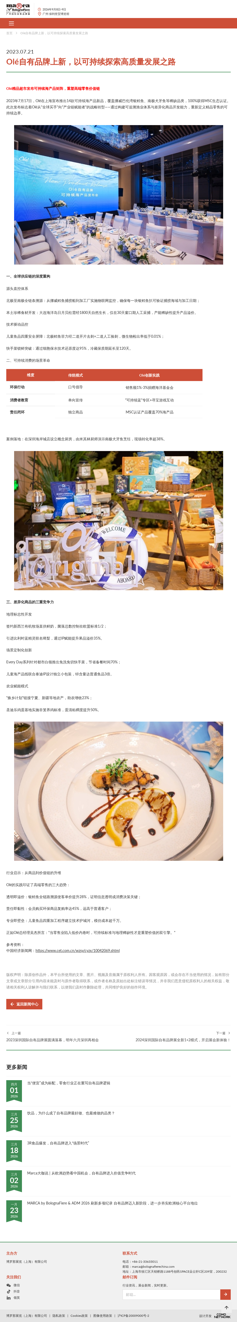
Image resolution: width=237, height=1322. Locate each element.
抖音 (17, 1291)
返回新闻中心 (24, 1004)
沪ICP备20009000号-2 (133, 1316)
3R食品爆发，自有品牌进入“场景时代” (58, 1143)
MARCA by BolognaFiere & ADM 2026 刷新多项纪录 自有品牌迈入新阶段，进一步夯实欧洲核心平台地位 (112, 1203)
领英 (17, 1297)
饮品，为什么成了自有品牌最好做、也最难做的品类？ (71, 1113)
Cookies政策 (79, 1316)
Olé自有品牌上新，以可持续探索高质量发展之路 (54, 33)
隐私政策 (59, 1316)
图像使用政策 (102, 1316)
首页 (9, 33)
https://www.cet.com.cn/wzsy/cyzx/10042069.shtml (78, 950)
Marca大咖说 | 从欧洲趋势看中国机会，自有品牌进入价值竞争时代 (81, 1173)
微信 (17, 1285)
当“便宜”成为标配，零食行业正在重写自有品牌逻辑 (68, 1083)
